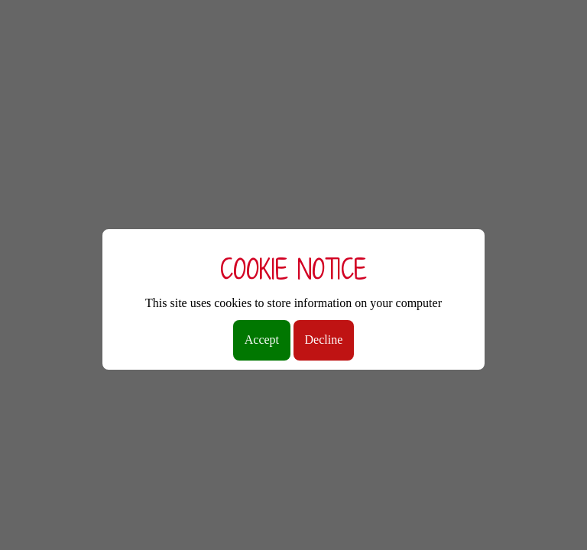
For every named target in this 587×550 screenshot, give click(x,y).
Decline (324, 339)
